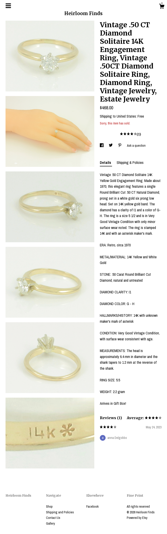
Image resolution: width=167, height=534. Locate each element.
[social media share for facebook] (102, 145)
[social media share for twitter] (111, 145)
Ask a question (136, 145)
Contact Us (53, 518)
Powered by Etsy (137, 518)
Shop (49, 506)
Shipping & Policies (130, 162)
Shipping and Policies (60, 512)
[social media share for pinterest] (120, 145)
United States (126, 116)
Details (106, 162)
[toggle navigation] (8, 5)
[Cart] (161, 6)
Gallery (50, 523)
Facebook (92, 506)
